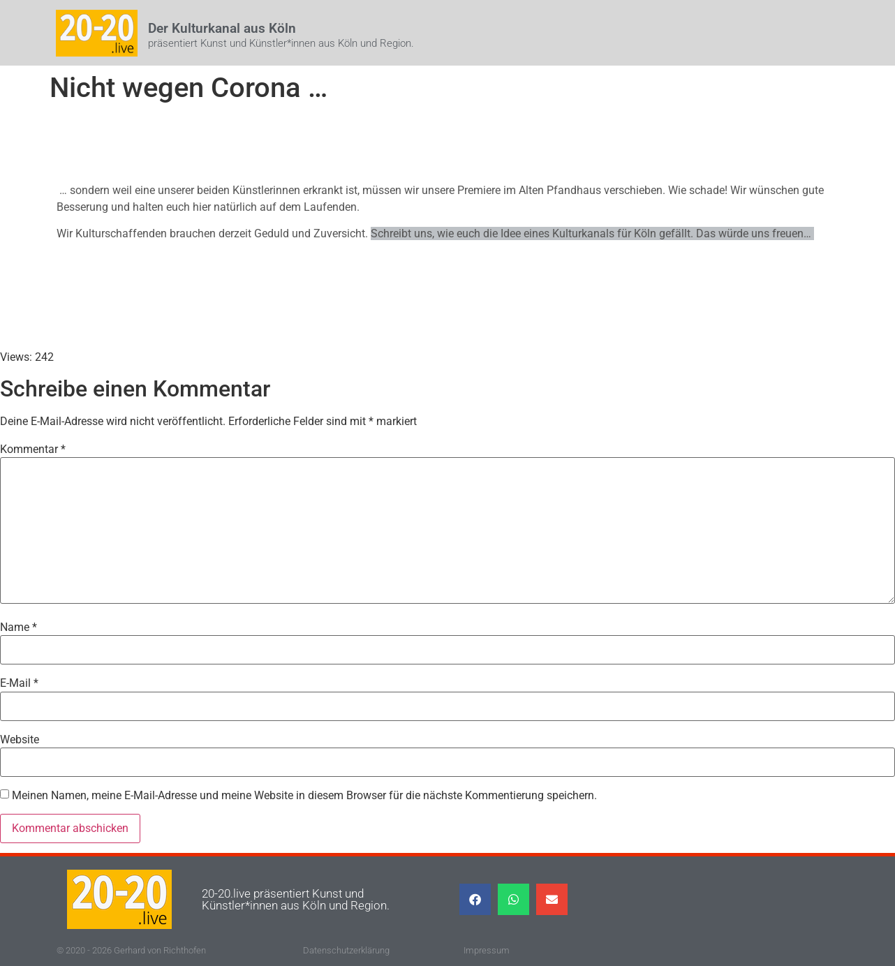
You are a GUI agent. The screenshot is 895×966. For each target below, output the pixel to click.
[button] (475, 899)
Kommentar (33, 449)
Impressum (487, 950)
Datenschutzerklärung (346, 950)
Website (19, 739)
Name (18, 627)
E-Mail (19, 683)
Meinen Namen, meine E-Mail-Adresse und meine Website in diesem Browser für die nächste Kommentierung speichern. (304, 795)
